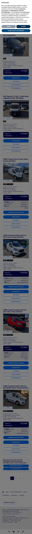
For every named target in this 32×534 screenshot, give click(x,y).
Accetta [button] (23, 26)
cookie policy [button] (26, 12)
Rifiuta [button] (9, 26)
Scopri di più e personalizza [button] (16, 30)
